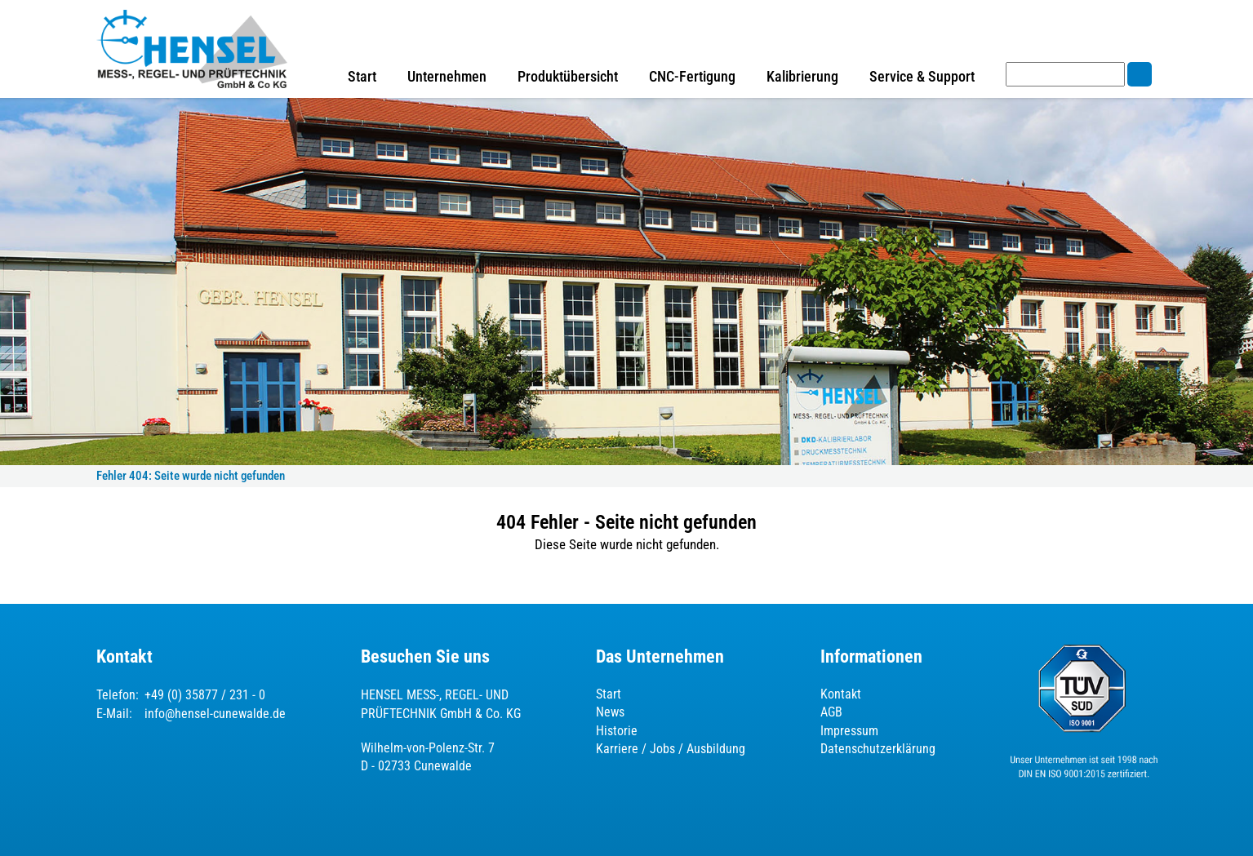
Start (362, 76)
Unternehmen (447, 76)
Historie (617, 730)
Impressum (849, 730)
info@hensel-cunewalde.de (215, 713)
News (610, 712)
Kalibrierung (802, 76)
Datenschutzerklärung (877, 748)
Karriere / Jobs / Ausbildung (670, 748)
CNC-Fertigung (692, 76)
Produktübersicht (568, 76)
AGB (831, 712)
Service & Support (922, 76)
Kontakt (840, 694)
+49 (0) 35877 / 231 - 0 (204, 695)
